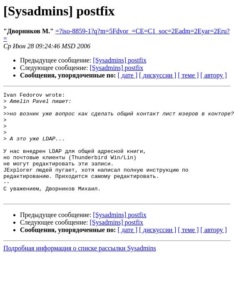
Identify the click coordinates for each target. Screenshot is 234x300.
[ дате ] (127, 75)
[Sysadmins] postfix (119, 60)
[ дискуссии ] (157, 75)
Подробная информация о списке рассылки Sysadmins (79, 269)
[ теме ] (188, 75)
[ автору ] (213, 75)
